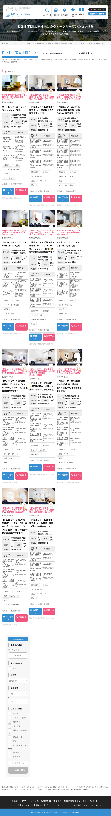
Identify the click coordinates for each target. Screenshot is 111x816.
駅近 (15, 741)
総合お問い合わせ (97, 13)
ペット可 (16, 726)
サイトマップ (28, 805)
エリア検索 (47, 15)
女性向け (16, 713)
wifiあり (16, 752)
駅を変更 (18, 655)
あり (14, 668)
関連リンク (15, 805)
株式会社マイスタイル (45, 205)
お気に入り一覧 (98, 9)
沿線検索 (56, 15)
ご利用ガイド (81, 15)
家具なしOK (18, 737)
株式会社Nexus (15, 198)
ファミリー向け (19, 717)
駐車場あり (17, 756)
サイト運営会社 (74, 805)
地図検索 (64, 15)
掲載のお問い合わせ (92, 805)
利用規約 (40, 805)
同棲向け (16, 721)
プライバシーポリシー (55, 805)
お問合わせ (9, 191)
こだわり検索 (73, 15)
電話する (23, 190)
